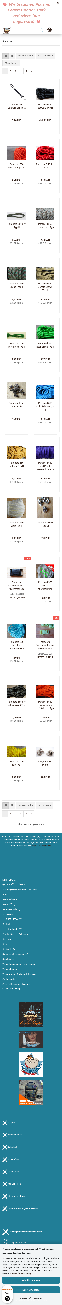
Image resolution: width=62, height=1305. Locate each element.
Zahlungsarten (9, 979)
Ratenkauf (7, 939)
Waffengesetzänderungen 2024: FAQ (19, 889)
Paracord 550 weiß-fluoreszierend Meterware (45, 586)
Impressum (7, 914)
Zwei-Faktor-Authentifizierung (16, 984)
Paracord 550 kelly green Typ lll (16, 345)
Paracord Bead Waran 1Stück (16, 405)
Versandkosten (9, 969)
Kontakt (6, 924)
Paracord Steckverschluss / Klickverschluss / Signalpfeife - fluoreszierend (45, 645)
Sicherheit (12, 1147)
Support (11, 1122)
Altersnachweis (9, 899)
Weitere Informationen (31, 1298)
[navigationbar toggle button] (58, 30)
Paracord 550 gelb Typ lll (17, 763)
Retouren (6, 944)
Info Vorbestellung (16, 1196)
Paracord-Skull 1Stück (45, 524)
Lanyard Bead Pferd (45, 763)
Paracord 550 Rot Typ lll (45, 166)
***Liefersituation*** (12, 929)
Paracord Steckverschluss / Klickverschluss (17, 585)
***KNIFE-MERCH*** (12, 919)
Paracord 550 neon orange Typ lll (16, 167)
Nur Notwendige (31, 1290)
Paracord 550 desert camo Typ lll (45, 227)
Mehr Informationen (41, 846)
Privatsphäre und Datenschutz (16, 934)
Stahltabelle (8, 959)
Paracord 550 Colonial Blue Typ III (45, 406)
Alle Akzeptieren (31, 1280)
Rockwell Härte (9, 949)
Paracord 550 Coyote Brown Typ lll (45, 287)
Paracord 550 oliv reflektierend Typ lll (17, 705)
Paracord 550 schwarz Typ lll (45, 106)
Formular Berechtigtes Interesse (22, 1208)
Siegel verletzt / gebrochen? (15, 954)
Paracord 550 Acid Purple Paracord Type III (45, 466)
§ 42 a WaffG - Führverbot (14, 884)
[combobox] (25, 56)
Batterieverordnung (11, 909)
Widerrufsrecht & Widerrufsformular (19, 974)
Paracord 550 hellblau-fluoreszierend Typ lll (16, 645)
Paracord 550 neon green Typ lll (45, 345)
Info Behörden (14, 1184)
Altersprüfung (8, 904)
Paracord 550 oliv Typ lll (17, 226)
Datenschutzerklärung (20, 1273)
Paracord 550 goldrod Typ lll (17, 464)
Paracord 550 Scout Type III (17, 285)
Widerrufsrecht (14, 1159)
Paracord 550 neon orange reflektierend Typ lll (45, 705)
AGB (4, 894)
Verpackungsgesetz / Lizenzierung (18, 964)
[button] (5, 56)
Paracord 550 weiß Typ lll (17, 524)
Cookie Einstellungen (12, 988)
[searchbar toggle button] (41, 30)
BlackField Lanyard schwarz (17, 106)
